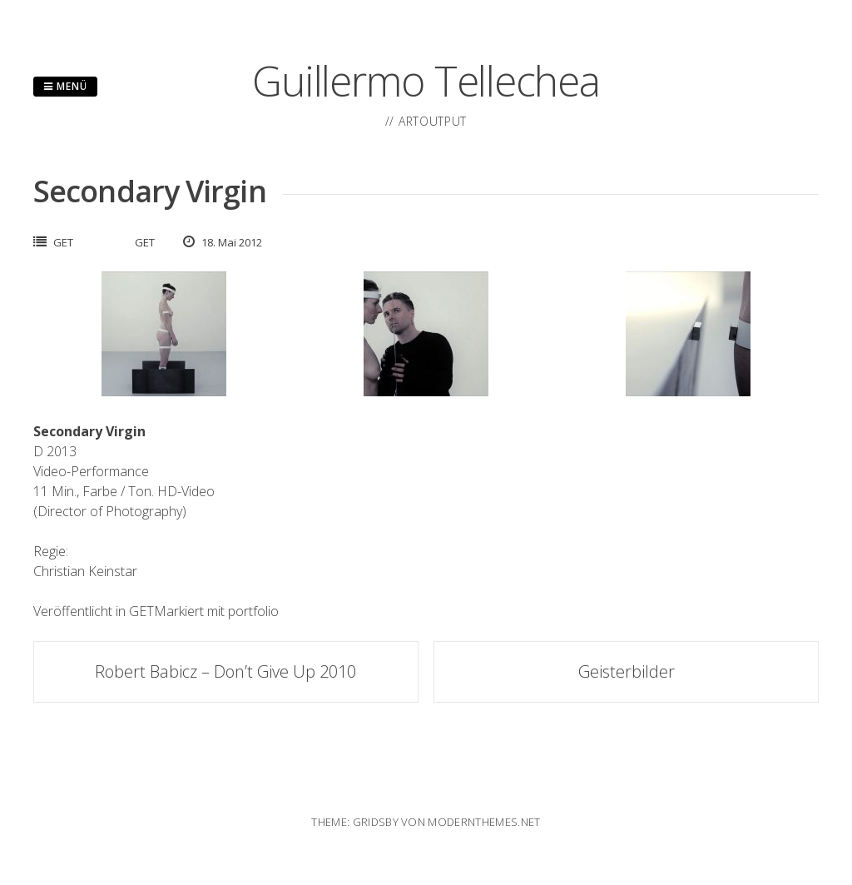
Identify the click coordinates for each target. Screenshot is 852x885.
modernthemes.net (484, 821)
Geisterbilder (626, 671)
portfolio (253, 611)
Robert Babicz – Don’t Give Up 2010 (225, 671)
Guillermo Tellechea (425, 80)
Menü (65, 86)
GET (63, 242)
